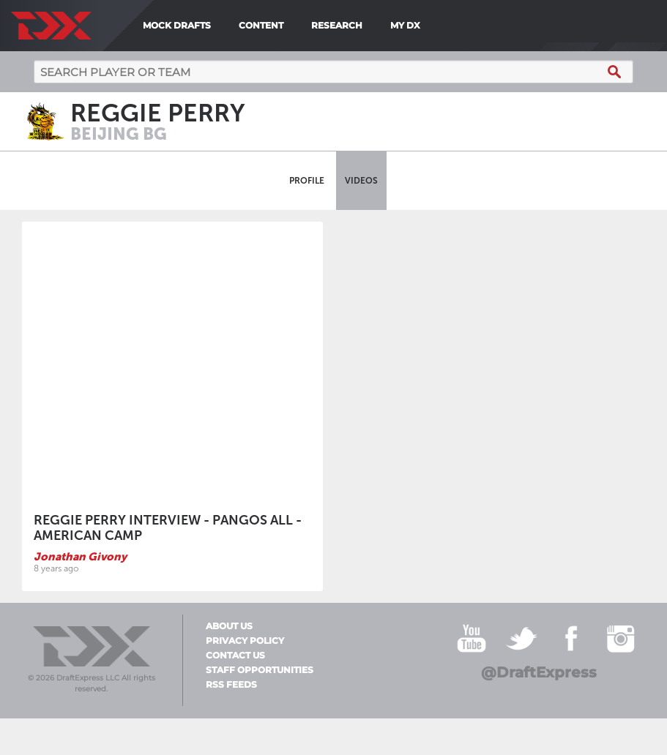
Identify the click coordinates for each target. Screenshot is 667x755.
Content (261, 25)
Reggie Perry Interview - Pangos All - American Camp (168, 528)
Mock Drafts (177, 25)
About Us (229, 626)
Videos (361, 181)
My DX (405, 25)
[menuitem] (431, 25)
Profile (306, 181)
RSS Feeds (231, 684)
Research (336, 25)
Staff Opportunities (259, 670)
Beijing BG (118, 134)
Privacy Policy (245, 640)
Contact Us (235, 655)
